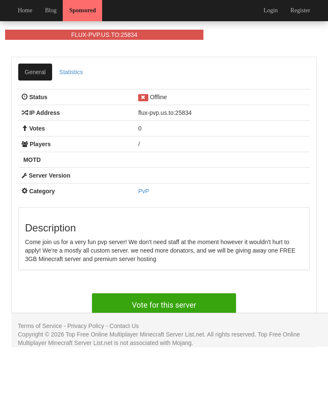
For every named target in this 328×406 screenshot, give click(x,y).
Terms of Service (40, 326)
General (35, 72)
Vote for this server (164, 304)
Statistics (71, 72)
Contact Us (124, 326)
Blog (50, 10)
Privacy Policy (85, 326)
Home (25, 10)
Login (271, 10)
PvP (143, 191)
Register (300, 10)
